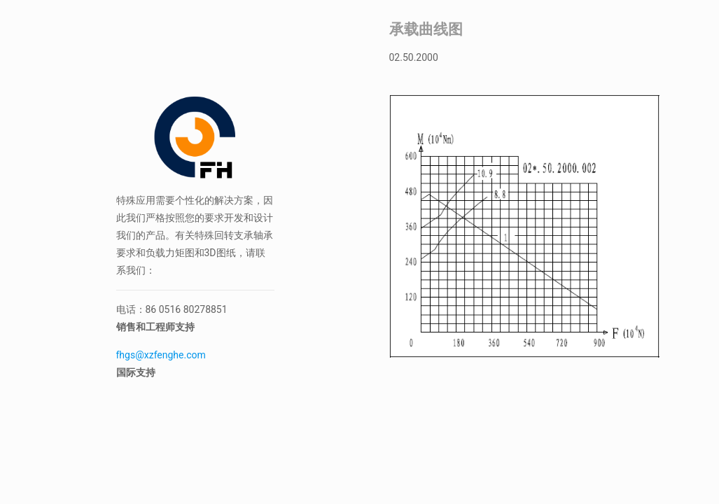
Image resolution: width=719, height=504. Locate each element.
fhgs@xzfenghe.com (162, 354)
